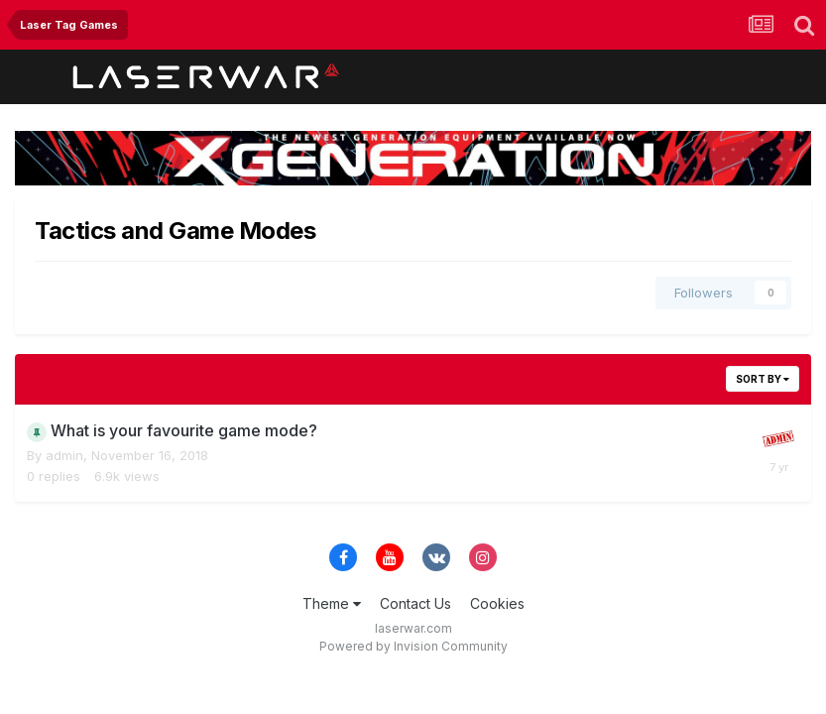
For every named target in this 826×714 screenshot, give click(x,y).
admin (64, 455)
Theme (331, 603)
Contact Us (415, 603)
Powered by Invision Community (413, 646)
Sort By (762, 379)
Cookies (497, 603)
